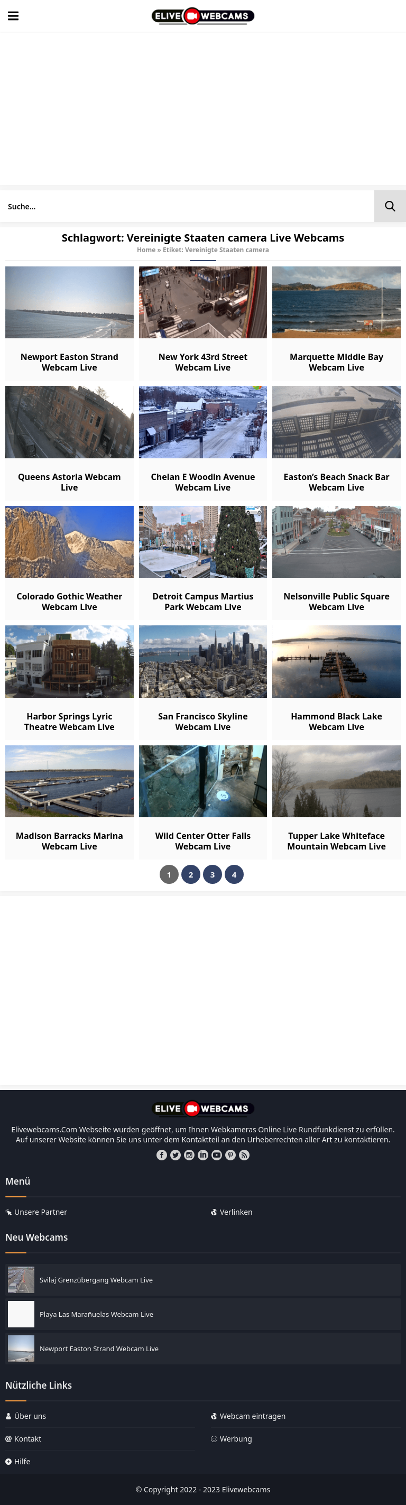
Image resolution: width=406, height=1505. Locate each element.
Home (146, 249)
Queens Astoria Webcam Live (69, 482)
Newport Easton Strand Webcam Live (69, 362)
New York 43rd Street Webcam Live (203, 362)
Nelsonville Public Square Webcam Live (336, 601)
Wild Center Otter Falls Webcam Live (203, 841)
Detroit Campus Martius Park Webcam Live (202, 601)
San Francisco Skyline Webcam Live (202, 721)
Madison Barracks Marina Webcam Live (69, 841)
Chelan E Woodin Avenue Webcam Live (203, 482)
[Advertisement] (203, 111)
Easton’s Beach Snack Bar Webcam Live (337, 482)
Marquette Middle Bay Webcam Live (336, 362)
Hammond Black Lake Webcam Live (336, 721)
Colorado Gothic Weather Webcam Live (69, 601)
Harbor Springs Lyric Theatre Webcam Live (69, 721)
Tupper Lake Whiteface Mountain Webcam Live (336, 841)
